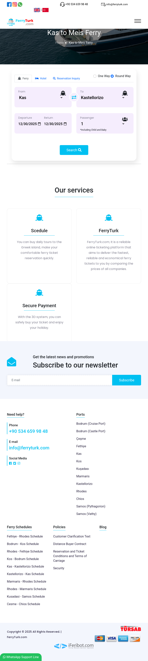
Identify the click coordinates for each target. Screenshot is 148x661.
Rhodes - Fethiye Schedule (25, 551)
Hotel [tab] (40, 78)
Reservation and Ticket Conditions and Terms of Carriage (70, 556)
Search (74, 150)
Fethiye (81, 446)
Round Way (123, 76)
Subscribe (126, 380)
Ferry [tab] (23, 78)
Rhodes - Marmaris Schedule (26, 589)
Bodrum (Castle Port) (90, 431)
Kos (79, 461)
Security (58, 568)
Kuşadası (82, 469)
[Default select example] (40, 97)
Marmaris (82, 476)
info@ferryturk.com (29, 448)
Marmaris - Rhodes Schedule (26, 581)
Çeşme (81, 439)
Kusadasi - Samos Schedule (26, 596)
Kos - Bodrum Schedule (23, 559)
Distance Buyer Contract (69, 544)
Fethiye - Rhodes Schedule (25, 536)
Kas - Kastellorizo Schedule (25, 566)
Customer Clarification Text (71, 536)
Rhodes (81, 491)
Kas (79, 454)
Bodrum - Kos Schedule (23, 544)
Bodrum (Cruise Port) (90, 424)
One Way (104, 76)
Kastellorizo (84, 484)
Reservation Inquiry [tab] (66, 78)
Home (59, 43)
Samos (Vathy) (86, 514)
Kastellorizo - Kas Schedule (25, 574)
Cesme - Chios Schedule (23, 604)
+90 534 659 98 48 (28, 431)
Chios (80, 499)
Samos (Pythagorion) (90, 506)
